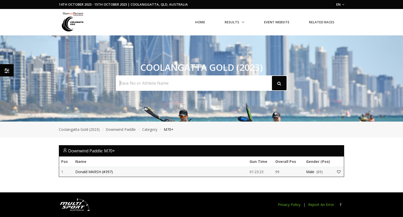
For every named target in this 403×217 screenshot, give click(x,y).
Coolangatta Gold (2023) (79, 129)
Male (310, 171)
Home (200, 22)
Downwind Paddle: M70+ (91, 151)
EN (340, 4)
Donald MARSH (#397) (94, 171)
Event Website (276, 22)
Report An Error (321, 204)
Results (232, 22)
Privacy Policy (289, 204)
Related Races (321, 22)
